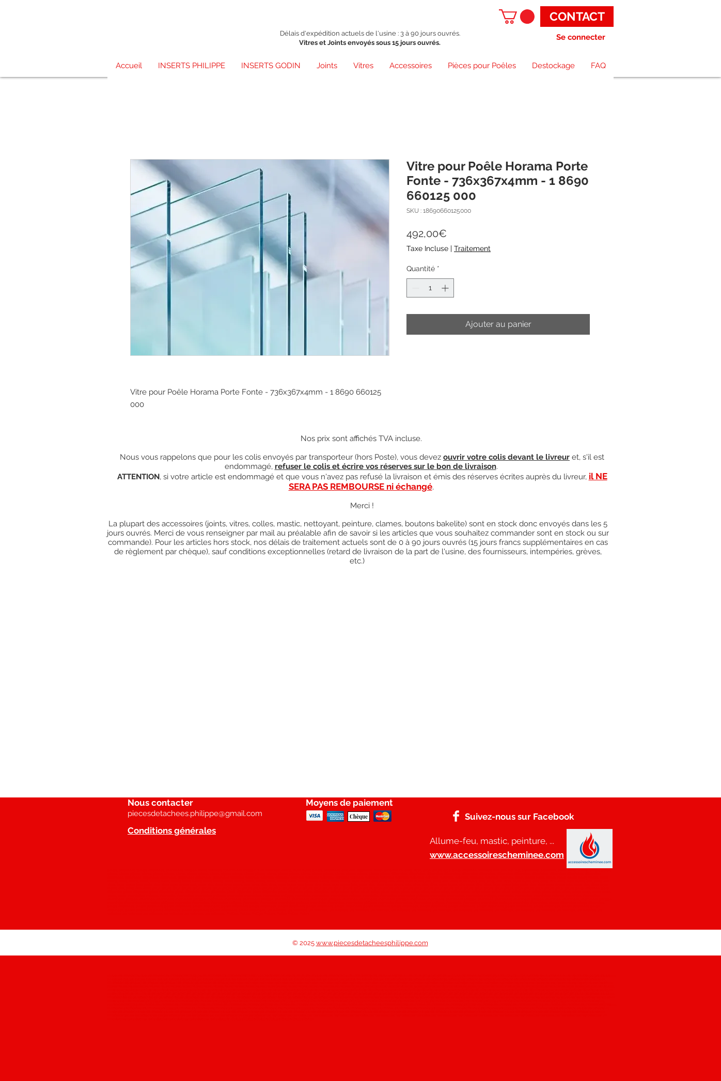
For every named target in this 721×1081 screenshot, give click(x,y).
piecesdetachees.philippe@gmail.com (195, 813)
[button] (517, 16)
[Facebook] (456, 816)
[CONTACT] (577, 16)
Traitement (472, 248)
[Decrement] (414, 288)
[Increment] (446, 288)
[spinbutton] (430, 288)
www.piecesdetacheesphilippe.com (372, 943)
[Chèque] (359, 816)
